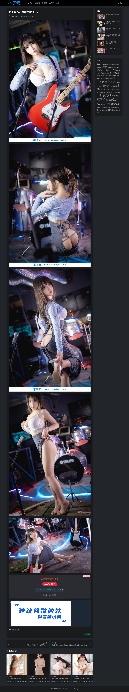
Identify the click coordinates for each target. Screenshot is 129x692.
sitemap (75, 689)
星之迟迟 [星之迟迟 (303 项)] (110, 82)
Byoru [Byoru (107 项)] (105, 64)
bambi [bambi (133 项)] (99, 64)
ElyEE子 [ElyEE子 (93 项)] (109, 64)
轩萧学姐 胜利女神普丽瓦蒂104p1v (113, 29)
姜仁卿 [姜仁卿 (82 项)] (102, 78)
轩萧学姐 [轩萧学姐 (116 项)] (103, 104)
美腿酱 (23, 16)
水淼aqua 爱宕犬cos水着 (59, 679)
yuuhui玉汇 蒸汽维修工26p (113, 15)
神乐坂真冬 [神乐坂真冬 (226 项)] (106, 95)
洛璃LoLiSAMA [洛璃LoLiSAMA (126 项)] (111, 89)
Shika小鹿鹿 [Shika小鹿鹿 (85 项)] (106, 70)
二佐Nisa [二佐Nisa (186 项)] (111, 72)
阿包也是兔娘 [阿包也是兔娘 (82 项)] (100, 107)
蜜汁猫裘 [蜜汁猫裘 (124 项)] (109, 100)
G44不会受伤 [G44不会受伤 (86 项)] (115, 64)
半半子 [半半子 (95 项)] (101, 76)
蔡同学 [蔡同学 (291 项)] (101, 99)
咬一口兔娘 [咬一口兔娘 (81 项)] (106, 75)
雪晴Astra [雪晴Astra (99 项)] (107, 107)
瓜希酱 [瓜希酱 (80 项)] (101, 92)
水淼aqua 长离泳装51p (113, 49)
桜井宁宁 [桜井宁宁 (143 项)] (106, 86)
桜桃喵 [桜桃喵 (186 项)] (114, 85)
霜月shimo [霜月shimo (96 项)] (102, 110)
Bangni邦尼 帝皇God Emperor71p (113, 43)
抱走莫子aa (15, 630)
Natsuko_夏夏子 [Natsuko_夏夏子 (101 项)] (102, 67)
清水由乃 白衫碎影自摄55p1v (113, 36)
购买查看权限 (49, 584)
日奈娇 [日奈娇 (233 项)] (100, 81)
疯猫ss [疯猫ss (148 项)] (106, 92)
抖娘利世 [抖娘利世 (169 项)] (115, 78)
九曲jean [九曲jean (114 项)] (104, 73)
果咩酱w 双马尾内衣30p (81, 679)
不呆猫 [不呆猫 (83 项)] (98, 73)
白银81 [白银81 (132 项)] (112, 92)
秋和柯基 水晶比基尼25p (37, 679)
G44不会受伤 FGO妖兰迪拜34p (113, 22)
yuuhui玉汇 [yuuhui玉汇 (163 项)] (115, 69)
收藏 (87, 634)
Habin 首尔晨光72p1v (14, 679)
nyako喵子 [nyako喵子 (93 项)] (111, 67)
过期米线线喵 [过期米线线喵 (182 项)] (113, 104)
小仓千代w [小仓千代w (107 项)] (107, 78)
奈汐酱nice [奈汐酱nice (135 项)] (113, 75)
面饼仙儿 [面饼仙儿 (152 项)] (110, 110)
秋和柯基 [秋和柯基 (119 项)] (115, 96)
